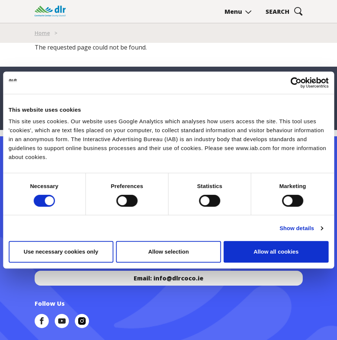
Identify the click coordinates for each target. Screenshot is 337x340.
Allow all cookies (276, 251)
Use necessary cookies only (61, 251)
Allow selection (168, 251)
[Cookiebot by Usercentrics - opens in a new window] (295, 82)
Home (42, 32)
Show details (297, 228)
